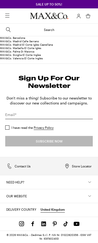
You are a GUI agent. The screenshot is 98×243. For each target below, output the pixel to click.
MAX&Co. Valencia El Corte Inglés (21, 58)
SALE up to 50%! (49, 4)
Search (29, 30)
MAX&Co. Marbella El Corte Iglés (20, 48)
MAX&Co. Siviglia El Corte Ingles (20, 54)
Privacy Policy (44, 127)
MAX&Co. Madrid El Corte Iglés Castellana (26, 44)
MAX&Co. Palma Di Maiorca (17, 51)
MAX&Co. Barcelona (12, 37)
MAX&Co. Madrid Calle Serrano (19, 41)
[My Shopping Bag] (88, 16)
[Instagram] (22, 224)
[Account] (78, 16)
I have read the (32, 127)
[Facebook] (33, 224)
